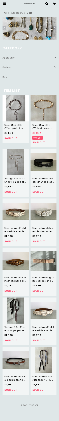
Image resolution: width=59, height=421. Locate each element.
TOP (5, 12)
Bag (5, 77)
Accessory (17, 12)
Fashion (7, 67)
